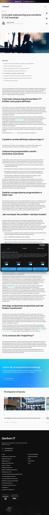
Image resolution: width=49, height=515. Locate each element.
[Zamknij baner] (47, 245)
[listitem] (14, 410)
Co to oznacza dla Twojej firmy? (10, 80)
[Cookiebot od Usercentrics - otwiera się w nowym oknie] (40, 245)
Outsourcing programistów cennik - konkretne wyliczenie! (16, 68)
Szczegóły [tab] (24, 248)
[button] (45, 7)
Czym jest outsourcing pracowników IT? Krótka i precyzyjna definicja (18, 63)
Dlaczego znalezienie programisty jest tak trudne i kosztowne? (17, 78)
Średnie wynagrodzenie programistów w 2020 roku (14, 70)
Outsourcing (11, 287)
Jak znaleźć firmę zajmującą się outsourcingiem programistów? (17, 75)
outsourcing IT (19, 119)
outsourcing (15, 132)
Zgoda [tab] (8, 248)
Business (4, 11)
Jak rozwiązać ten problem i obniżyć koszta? (14, 73)
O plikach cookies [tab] (40, 248)
